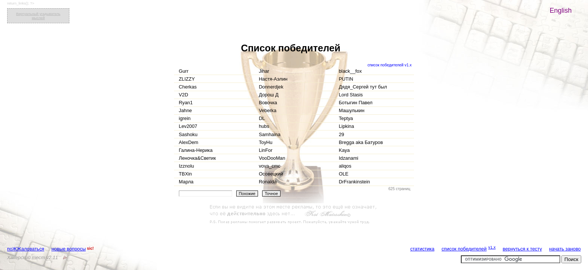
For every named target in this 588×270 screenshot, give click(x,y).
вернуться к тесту (522, 249)
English (561, 10)
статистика (422, 249)
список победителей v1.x (390, 65)
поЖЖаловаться (25, 249)
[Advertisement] (294, 214)
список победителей (463, 249)
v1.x (492, 247)
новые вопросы (68, 249)
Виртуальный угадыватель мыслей (38, 16)
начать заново (564, 249)
